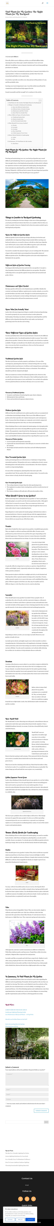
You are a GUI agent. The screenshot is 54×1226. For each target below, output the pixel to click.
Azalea (14, 137)
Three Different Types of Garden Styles (19, 115)
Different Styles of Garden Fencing (21, 109)
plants (19, 17)
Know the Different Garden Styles (21, 107)
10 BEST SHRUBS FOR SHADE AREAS (16, 1010)
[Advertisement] (27, 1137)
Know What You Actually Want (20, 113)
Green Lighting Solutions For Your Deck (16, 1156)
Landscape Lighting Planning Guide (15, 1012)
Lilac (14, 139)
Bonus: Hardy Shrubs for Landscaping (19, 135)
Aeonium (15, 129)
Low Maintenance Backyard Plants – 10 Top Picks (19, 1014)
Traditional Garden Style (19, 117)
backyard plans (8, 17)
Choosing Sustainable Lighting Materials (17, 1165)
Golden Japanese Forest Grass (20, 133)
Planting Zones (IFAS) (11, 1026)
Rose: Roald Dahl (17, 131)
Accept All (30, 1219)
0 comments (24, 17)
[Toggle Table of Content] (39, 100)
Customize (10, 1219)
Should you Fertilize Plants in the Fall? (16, 1019)
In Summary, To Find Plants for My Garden (20, 141)
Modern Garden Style (18, 119)
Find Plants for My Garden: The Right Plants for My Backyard (25, 103)
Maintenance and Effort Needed (20, 111)
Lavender (15, 127)
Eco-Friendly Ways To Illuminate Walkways (17, 1159)
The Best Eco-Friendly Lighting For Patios (17, 1153)
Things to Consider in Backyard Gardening (20, 105)
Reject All (20, 1219)
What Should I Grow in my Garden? (18, 123)
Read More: (15, 143)
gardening (15, 17)
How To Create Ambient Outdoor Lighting (17, 1162)
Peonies (15, 125)
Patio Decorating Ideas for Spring (14, 1024)
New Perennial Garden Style (19, 121)
